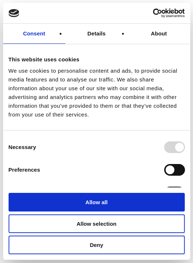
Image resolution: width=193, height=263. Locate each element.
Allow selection (96, 224)
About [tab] (159, 33)
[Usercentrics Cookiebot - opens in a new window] (153, 13)
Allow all (96, 202)
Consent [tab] (34, 33)
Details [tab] (97, 33)
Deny (96, 245)
